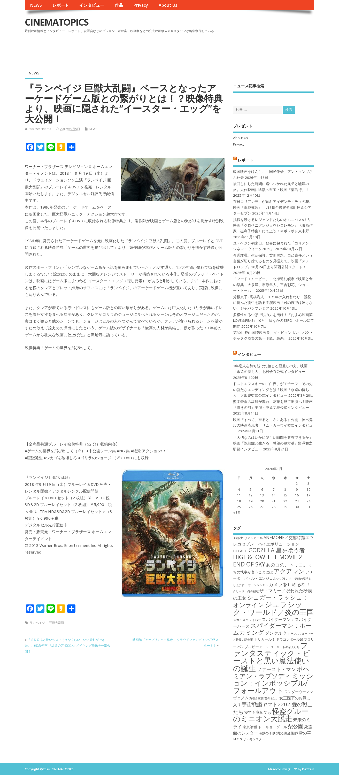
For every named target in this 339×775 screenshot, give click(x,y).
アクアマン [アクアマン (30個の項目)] (289, 571)
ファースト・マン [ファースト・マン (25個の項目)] (276, 669)
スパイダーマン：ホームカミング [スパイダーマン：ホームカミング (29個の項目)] (272, 628)
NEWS (36, 5)
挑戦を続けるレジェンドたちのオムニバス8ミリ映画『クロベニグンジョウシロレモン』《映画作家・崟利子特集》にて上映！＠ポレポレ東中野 (273, 225)
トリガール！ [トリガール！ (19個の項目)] (264, 639)
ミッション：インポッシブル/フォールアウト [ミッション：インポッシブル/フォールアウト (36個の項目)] (273, 683)
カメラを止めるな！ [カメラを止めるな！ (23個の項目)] (290, 584)
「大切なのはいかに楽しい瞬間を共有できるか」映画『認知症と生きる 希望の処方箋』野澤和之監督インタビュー (273, 443)
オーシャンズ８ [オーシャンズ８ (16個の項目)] (258, 585)
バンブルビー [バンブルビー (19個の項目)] (248, 646)
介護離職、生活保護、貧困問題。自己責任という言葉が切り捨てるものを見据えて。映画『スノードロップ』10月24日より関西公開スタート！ (273, 261)
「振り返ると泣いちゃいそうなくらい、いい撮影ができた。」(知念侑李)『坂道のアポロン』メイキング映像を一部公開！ (67, 646)
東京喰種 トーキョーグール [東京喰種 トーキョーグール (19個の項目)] (265, 726)
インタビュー (91, 5)
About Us (168, 5)
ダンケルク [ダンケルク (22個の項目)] (276, 633)
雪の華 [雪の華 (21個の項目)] (305, 733)
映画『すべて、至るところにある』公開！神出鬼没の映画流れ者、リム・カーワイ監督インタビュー (273, 425)
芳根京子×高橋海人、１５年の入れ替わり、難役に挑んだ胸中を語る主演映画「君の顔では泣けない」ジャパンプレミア (273, 303)
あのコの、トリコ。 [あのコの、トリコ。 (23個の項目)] (287, 565)
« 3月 (237, 512)
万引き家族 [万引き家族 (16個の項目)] (256, 698)
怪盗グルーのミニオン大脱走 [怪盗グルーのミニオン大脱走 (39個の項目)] (271, 714)
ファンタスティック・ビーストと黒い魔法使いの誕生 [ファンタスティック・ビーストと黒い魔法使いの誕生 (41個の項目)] (271, 656)
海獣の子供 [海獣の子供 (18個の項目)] (267, 733)
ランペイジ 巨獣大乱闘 (46, 622)
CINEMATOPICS (56, 22)
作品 (119, 5)
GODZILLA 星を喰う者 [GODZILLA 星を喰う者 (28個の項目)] (277, 550)
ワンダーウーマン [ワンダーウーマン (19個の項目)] (298, 691)
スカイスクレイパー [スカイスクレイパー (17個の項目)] (247, 620)
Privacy (140, 5)
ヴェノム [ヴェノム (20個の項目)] (241, 697)
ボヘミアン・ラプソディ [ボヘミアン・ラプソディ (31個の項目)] (271, 672)
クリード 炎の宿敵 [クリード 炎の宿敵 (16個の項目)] (246, 591)
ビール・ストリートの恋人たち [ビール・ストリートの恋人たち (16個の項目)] (279, 647)
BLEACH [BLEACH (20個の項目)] (240, 550)
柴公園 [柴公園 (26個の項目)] (295, 726)
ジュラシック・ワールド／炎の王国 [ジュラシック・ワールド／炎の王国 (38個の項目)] (273, 608)
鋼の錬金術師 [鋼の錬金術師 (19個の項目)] (287, 733)
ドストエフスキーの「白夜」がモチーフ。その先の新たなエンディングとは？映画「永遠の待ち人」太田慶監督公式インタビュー (273, 389)
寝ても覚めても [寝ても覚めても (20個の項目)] (257, 712)
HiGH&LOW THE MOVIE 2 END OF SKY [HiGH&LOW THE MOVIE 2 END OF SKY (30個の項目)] (267, 560)
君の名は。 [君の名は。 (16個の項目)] (271, 698)
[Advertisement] (216, 48)
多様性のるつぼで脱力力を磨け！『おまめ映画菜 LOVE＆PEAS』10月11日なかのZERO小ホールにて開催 (273, 320)
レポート (60, 5)
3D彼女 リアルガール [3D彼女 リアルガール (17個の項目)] (248, 538)
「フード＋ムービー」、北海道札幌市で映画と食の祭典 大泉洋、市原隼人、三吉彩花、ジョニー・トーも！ (273, 285)
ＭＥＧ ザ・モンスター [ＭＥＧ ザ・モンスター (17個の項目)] (249, 739)
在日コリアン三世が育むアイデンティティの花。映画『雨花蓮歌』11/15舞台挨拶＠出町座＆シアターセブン (273, 207)
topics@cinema (40, 129)
